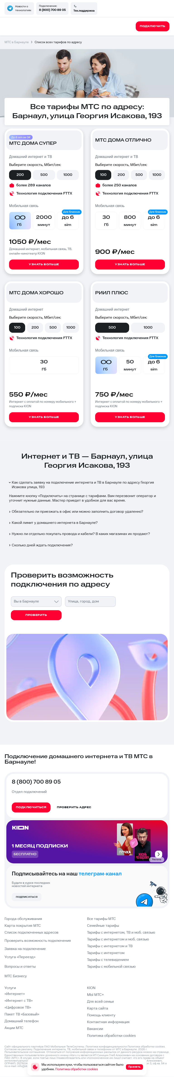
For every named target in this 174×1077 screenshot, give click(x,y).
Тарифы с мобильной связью (111, 967)
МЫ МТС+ (95, 995)
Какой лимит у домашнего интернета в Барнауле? (53, 523)
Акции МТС (14, 1028)
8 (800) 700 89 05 (52, 10)
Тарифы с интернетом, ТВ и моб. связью (121, 932)
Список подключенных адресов (31, 932)
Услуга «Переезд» (20, 957)
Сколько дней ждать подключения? (40, 545)
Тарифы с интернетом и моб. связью (118, 939)
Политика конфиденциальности (106, 1046)
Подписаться (26, 897)
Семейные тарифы (103, 926)
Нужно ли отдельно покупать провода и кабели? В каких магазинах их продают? (79, 534)
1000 (67, 175)
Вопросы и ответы (20, 967)
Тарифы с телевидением (108, 960)
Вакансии (95, 1029)
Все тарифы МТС (101, 919)
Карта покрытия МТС (23, 926)
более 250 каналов (119, 185)
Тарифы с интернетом (105, 953)
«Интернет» (15, 994)
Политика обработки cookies (111, 1036)
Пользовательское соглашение (25, 1052)
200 (20, 175)
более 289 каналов (33, 185)
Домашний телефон (22, 1021)
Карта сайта (97, 1008)
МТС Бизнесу (16, 976)
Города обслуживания (23, 919)
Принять (134, 1067)
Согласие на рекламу (18, 1049)
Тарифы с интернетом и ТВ (110, 946)
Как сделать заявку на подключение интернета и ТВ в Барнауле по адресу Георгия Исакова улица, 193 (81, 484)
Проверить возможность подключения (38, 941)
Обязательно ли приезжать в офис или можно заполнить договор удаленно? (75, 512)
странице (163, 1052)
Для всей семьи (100, 1002)
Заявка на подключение (25, 949)
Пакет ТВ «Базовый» (22, 1014)
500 (44, 175)
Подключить (50, 496)
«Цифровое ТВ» (18, 1007)
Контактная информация (108, 1022)
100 (103, 175)
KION (91, 988)
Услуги (10, 988)
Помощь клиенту (101, 1015)
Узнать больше (44, 264)
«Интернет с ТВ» (19, 1001)
